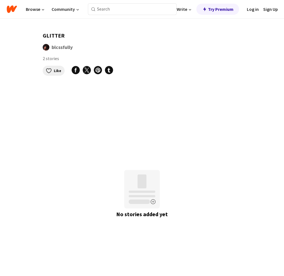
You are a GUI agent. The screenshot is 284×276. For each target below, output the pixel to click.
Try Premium (218, 9)
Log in (253, 9)
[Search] (93, 9)
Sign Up (270, 9)
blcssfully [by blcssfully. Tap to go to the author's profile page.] (62, 47)
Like (54, 71)
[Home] (12, 9)
